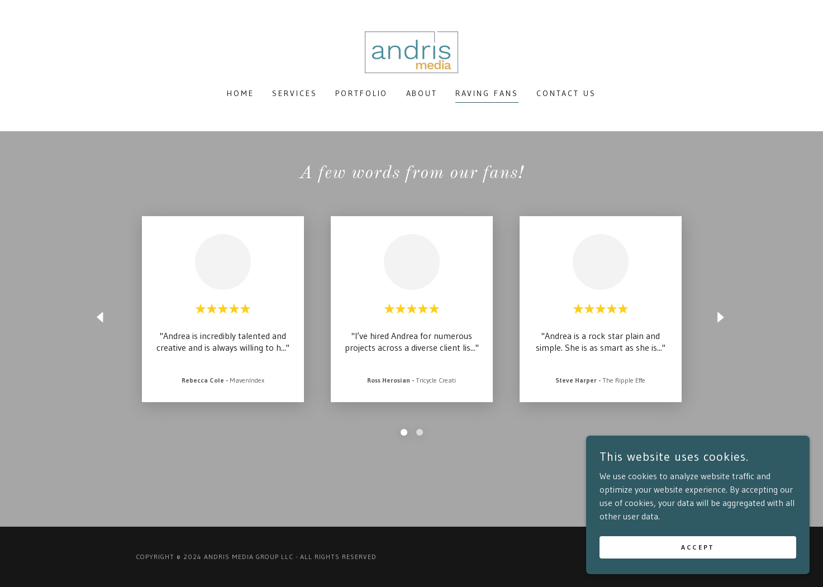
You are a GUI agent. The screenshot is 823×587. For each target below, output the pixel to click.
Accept (697, 547)
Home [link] (240, 93)
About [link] (422, 93)
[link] (411, 51)
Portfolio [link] (361, 93)
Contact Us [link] (566, 93)
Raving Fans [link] (486, 93)
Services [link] (294, 93)
